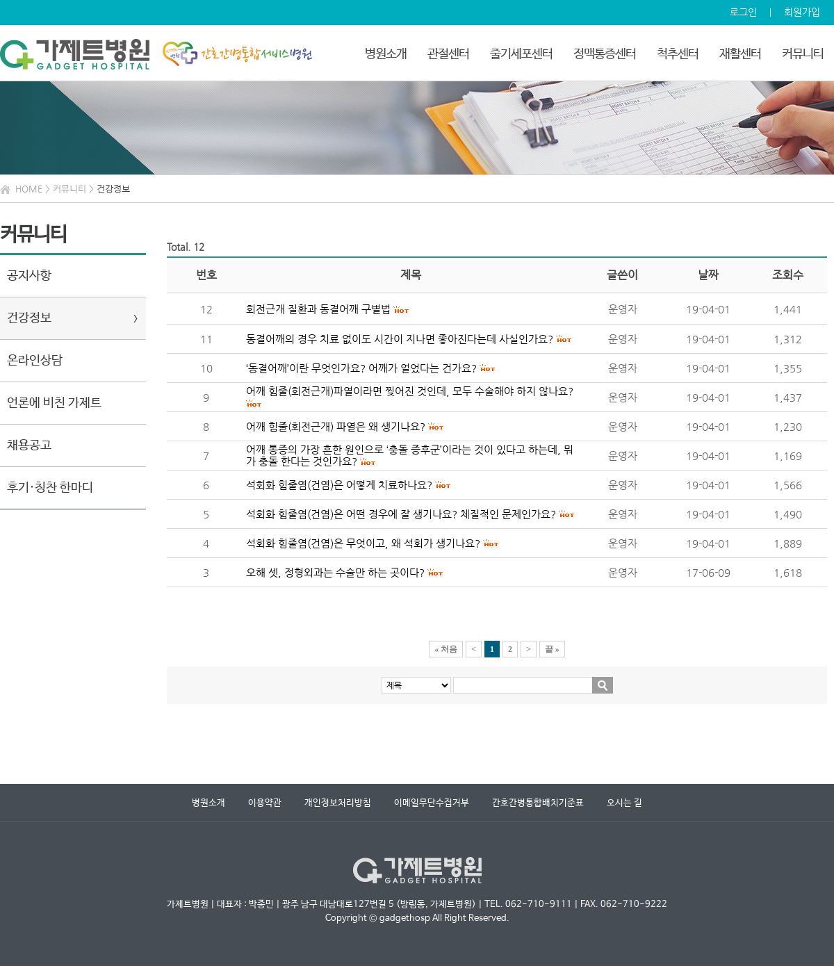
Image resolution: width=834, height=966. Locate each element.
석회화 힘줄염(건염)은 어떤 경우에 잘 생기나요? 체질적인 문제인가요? (401, 514)
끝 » (552, 649)
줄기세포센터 (521, 54)
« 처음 (445, 649)
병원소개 (386, 54)
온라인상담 (35, 361)
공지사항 (29, 276)
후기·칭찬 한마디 (50, 488)
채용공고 (29, 445)
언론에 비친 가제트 (54, 403)
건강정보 (29, 318)
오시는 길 (624, 803)
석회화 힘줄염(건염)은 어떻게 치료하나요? (339, 485)
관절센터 (448, 54)
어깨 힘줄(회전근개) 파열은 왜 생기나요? (335, 426)
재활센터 (740, 54)
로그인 (743, 11)
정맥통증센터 (604, 54)
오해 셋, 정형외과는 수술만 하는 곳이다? (335, 572)
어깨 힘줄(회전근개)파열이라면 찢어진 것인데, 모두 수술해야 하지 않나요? (409, 391)
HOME (28, 188)
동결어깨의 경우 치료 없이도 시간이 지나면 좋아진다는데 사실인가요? (399, 339)
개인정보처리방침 (337, 803)
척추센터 (677, 54)
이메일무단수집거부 (431, 803)
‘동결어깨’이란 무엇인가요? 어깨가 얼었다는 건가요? (361, 368)
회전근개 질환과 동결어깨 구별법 (318, 309)
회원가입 (802, 11)
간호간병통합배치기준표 (538, 803)
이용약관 (264, 803)
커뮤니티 (803, 54)
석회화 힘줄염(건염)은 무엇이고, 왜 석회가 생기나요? (363, 543)
